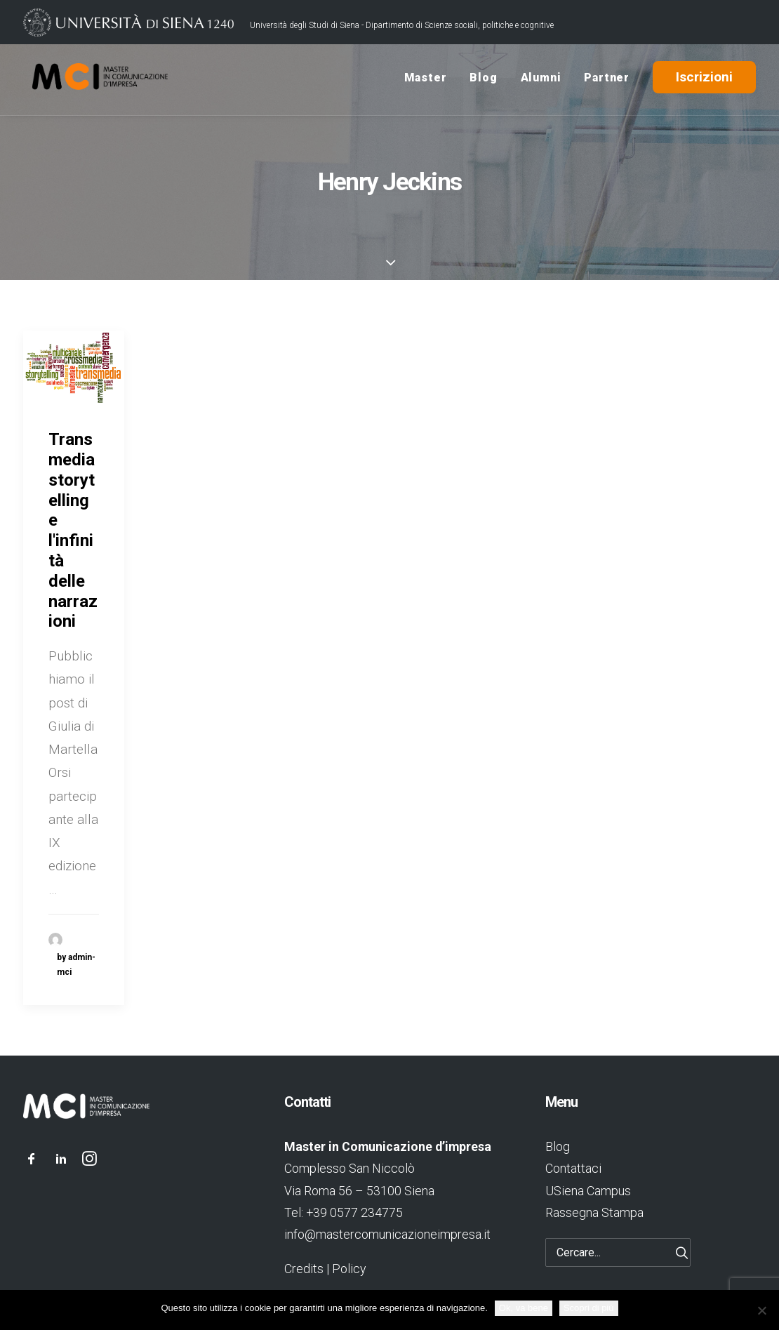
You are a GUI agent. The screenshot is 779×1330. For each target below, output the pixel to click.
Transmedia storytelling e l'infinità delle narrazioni (73, 530)
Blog (483, 79)
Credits (304, 1268)
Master (425, 79)
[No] (761, 1310)
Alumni (541, 79)
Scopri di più (589, 1308)
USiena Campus (588, 1190)
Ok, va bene (523, 1308)
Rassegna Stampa (594, 1212)
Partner (607, 79)
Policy (349, 1268)
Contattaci (573, 1168)
